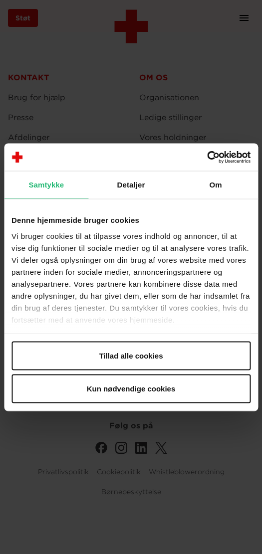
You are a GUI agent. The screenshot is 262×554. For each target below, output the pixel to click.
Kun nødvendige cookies (131, 388)
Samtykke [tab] (46, 185)
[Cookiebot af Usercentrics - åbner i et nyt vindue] (207, 157)
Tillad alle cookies (131, 356)
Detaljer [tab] (131, 185)
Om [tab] (216, 185)
